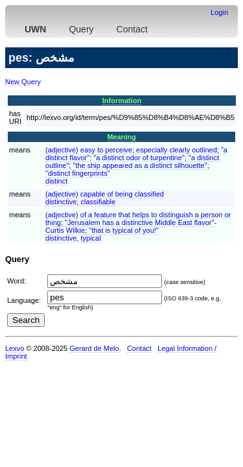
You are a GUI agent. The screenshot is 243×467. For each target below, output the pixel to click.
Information (122, 100)
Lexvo (14, 348)
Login (219, 12)
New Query (23, 82)
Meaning (121, 137)
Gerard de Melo (94, 348)
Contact (132, 29)
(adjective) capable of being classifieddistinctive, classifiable (104, 198)
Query (81, 29)
